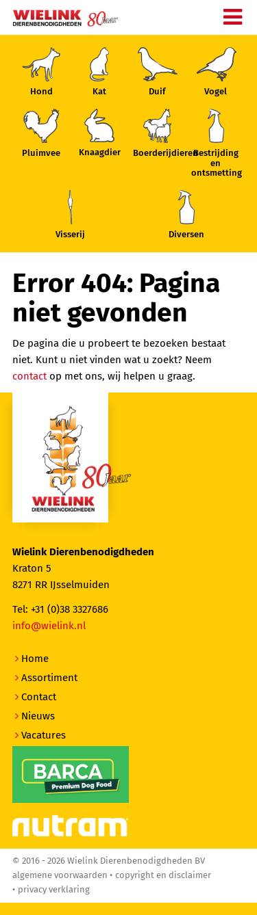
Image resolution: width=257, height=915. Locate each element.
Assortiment (49, 678)
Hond (41, 71)
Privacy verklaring (54, 889)
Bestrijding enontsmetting (216, 143)
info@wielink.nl (49, 626)
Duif (158, 71)
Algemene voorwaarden (60, 875)
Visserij (70, 214)
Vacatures (43, 735)
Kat (99, 71)
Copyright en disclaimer (163, 875)
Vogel (215, 71)
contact (29, 376)
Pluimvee (41, 133)
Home (35, 658)
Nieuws (38, 716)
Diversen (186, 214)
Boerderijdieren (157, 133)
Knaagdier (100, 133)
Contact (38, 697)
